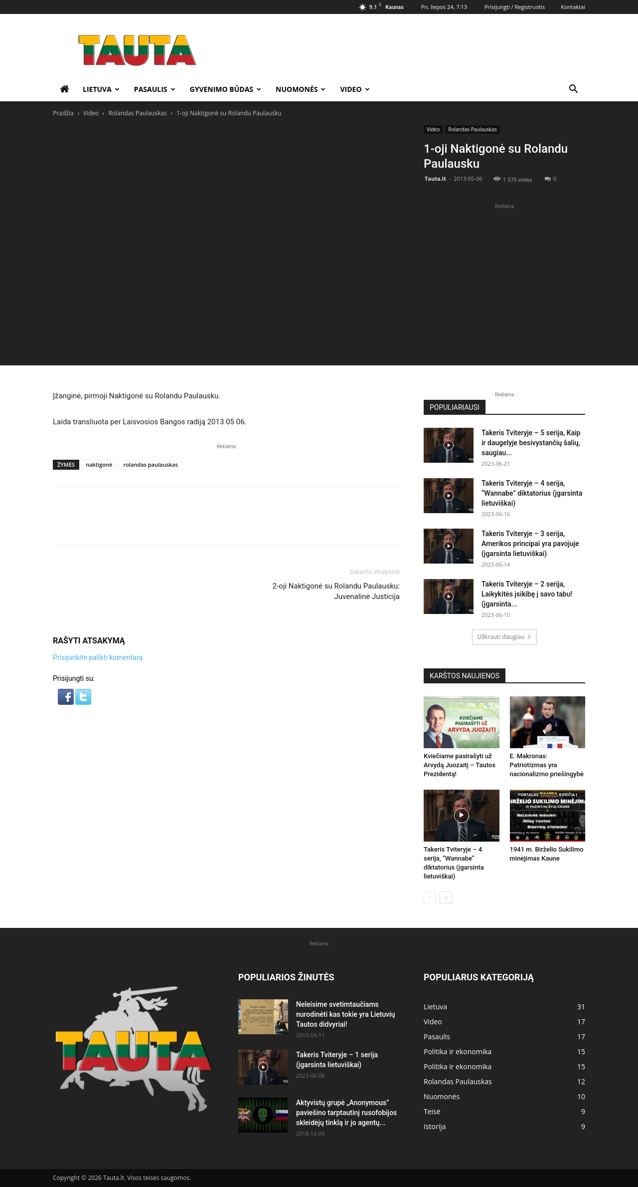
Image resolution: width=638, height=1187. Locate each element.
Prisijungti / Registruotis (514, 6)
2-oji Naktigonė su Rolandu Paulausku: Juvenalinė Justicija (336, 591)
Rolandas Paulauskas (137, 113)
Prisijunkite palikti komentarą (98, 657)
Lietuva (101, 89)
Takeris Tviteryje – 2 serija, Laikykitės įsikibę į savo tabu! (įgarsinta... (526, 594)
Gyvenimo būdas (226, 89)
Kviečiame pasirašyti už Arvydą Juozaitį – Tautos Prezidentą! (459, 765)
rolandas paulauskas (150, 464)
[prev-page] (430, 897)
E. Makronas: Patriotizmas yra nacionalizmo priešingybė (547, 765)
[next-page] (446, 897)
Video (354, 89)
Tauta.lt (435, 178)
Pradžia (63, 113)
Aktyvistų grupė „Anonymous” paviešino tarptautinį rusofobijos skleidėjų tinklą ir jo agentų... (346, 1113)
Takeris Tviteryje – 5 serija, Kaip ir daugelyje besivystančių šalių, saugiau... (530, 443)
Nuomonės (300, 89)
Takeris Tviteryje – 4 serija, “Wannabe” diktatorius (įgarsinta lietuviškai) (531, 493)
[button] (573, 90)
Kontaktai (573, 6)
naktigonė (99, 464)
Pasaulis (154, 89)
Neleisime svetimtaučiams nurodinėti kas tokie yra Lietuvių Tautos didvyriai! (345, 1014)
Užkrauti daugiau (505, 636)
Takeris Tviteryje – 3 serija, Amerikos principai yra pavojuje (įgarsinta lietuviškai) (530, 544)
